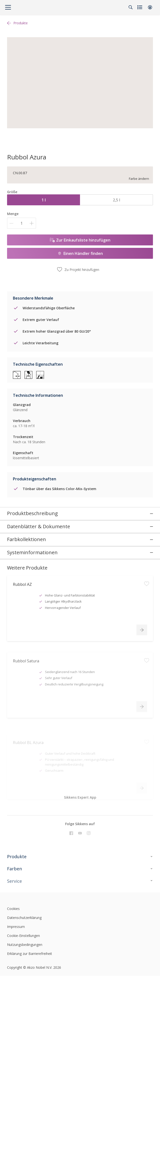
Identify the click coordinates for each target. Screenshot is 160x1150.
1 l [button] (44, 200)
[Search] (130, 7)
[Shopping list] (140, 7)
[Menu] (8, 7)
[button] (150, 7)
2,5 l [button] (116, 200)
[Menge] (21, 223)
